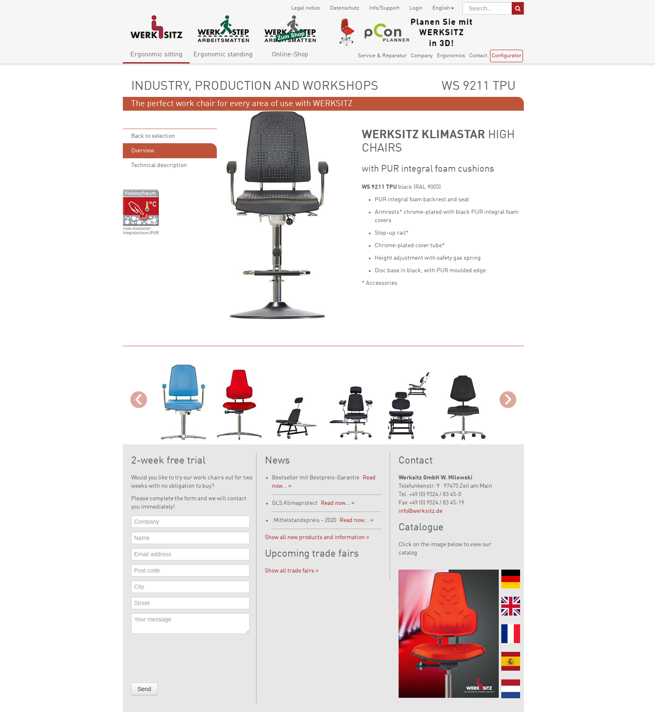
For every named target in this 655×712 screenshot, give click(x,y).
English (443, 8)
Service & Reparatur (382, 55)
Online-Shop (290, 54)
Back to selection (153, 136)
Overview (142, 151)
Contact (478, 55)
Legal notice (305, 8)
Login (415, 8)
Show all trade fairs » (292, 571)
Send (144, 689)
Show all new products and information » (317, 537)
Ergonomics (451, 55)
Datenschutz (344, 8)
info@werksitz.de (420, 511)
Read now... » (338, 503)
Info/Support (384, 8)
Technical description (159, 165)
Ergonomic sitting (156, 54)
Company (422, 55)
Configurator (506, 55)
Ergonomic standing (223, 54)
